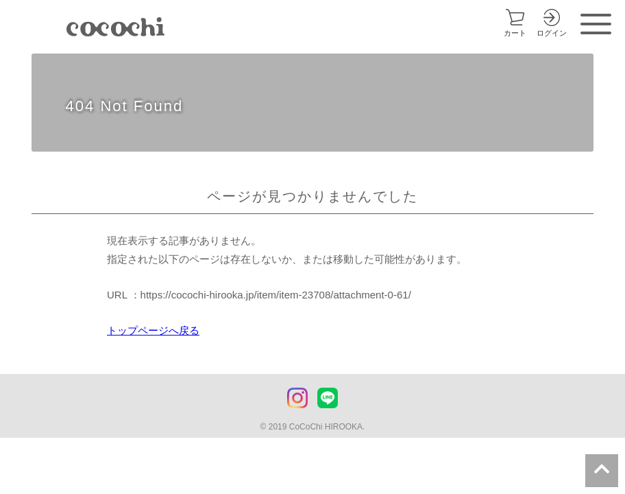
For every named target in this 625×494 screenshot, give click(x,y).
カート (515, 33)
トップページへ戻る (153, 330)
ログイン (552, 33)
